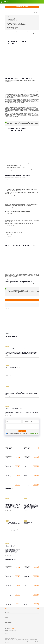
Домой (6, 608)
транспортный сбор (21, 33)
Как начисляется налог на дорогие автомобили (13, 18)
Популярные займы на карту (12, 28)
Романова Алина (11, 304)
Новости (6, 631)
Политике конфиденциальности (33, 433)
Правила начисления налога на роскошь (12, 27)
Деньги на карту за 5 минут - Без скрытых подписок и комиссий (17, 24)
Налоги (7, 346)
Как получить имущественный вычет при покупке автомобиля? (18, 348)
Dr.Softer (12, 628)
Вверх (38, 608)
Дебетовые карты (8, 622)
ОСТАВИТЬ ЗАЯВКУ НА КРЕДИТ (22, 6)
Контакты (6, 633)
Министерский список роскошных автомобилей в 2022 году (15, 23)
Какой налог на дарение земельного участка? (10, 546)
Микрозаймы (7, 614)
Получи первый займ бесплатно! (12, 20)
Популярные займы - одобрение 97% (12, 19)
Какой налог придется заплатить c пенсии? (14, 408)
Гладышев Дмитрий (29, 304)
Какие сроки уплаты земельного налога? (13, 367)
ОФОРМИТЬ (18, 448)
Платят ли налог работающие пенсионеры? (30, 501)
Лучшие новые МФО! (11, 25)
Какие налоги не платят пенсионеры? (28, 523)
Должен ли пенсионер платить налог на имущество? (16, 387)
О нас (5, 634)
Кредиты (6, 617)
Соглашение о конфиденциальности (10, 630)
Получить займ (7, 612)
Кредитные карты (8, 619)
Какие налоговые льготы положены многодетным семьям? (12, 523)
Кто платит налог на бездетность (12, 500)
